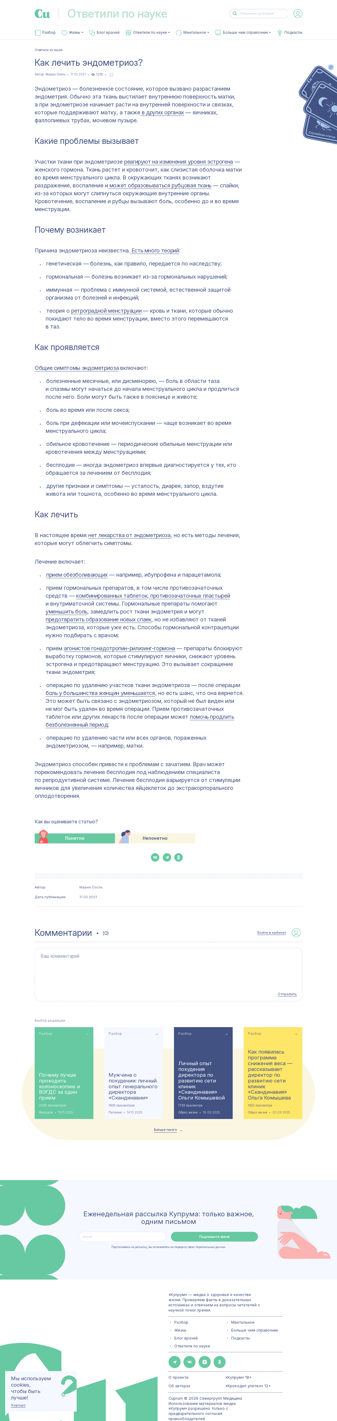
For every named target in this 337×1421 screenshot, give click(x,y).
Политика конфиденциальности (198, 1405)
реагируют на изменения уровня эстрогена (178, 161)
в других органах (162, 112)
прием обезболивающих (77, 575)
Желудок (46, 1094)
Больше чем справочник (245, 32)
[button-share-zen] (195, 1342)
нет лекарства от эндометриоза (129, 535)
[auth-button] (298, 13)
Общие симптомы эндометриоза (77, 368)
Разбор (49, 32)
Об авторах (179, 1364)
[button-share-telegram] (167, 857)
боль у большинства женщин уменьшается (100, 693)
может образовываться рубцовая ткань (159, 185)
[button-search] (235, 13)
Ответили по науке (150, 32)
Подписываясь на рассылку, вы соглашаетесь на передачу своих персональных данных (168, 1229)
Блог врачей (108, 32)
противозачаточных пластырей (189, 595)
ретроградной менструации (106, 310)
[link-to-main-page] (42, 13)
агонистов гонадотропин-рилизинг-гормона (119, 648)
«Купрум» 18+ (238, 1355)
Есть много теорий (154, 250)
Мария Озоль (55, 74)
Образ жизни (188, 1094)
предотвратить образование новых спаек (98, 619)
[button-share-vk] (155, 857)
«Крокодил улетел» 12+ (248, 1364)
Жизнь (74, 32)
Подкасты (293, 32)
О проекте (178, 1355)
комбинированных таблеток (111, 595)
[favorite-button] (111, 74)
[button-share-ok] (178, 857)
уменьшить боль (66, 611)
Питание (115, 1094)
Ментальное (194, 32)
